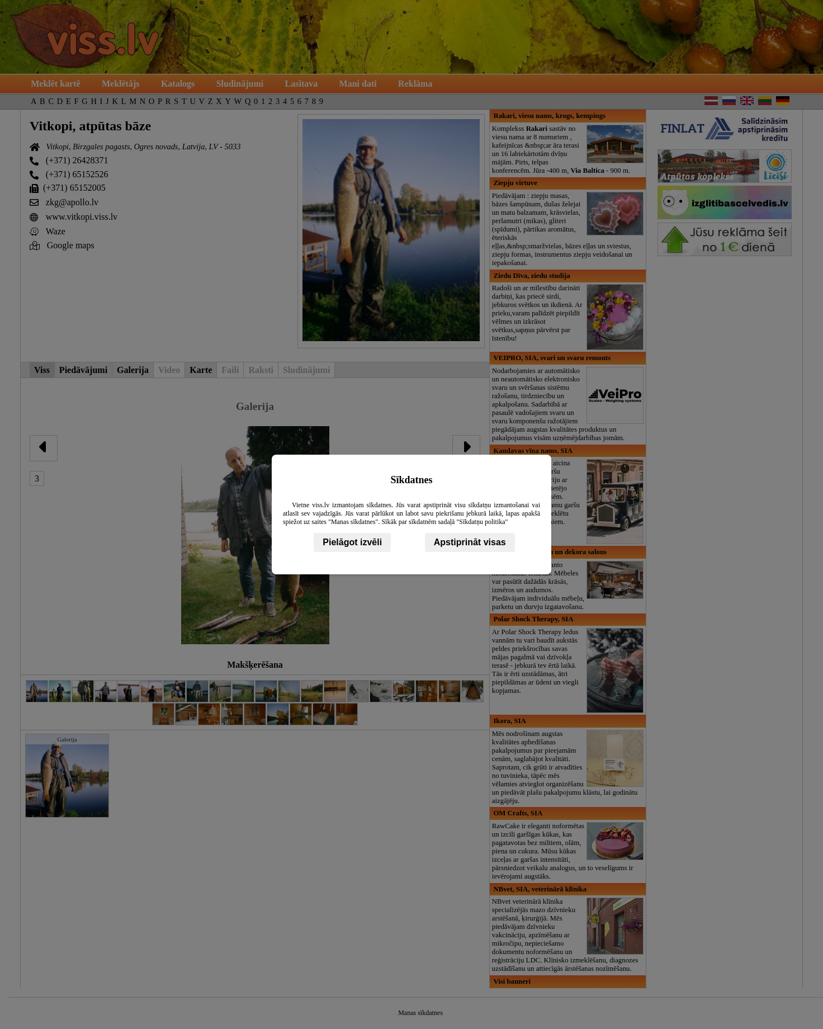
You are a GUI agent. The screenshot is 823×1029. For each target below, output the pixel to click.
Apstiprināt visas (470, 542)
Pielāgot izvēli (352, 542)
